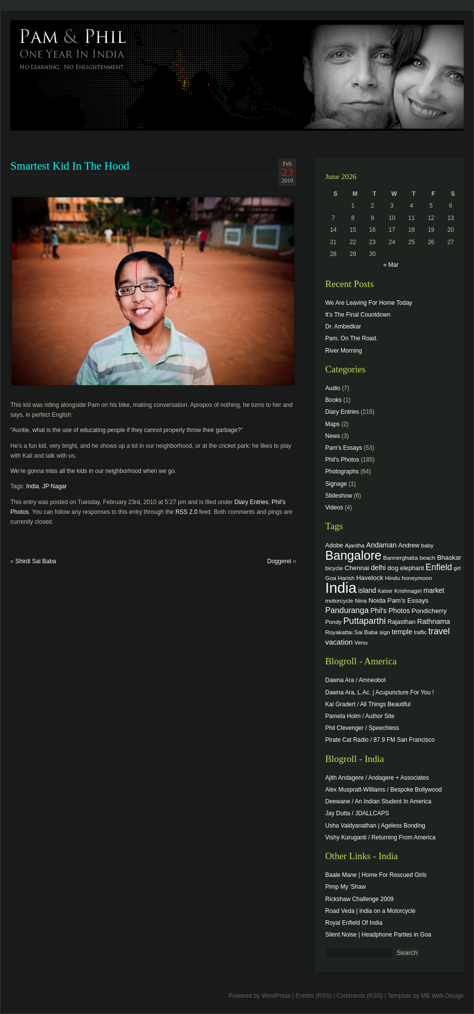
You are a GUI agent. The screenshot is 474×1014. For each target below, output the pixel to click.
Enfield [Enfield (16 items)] (439, 567)
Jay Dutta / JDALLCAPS (357, 813)
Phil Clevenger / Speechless (362, 727)
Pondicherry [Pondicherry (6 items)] (428, 611)
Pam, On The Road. (351, 338)
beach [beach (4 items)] (428, 557)
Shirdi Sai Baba (35, 561)
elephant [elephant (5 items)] (412, 568)
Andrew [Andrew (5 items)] (408, 545)
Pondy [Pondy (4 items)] (333, 621)
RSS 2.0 (186, 511)
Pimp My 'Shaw (345, 886)
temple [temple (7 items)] (402, 632)
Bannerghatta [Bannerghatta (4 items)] (400, 557)
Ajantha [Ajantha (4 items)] (355, 545)
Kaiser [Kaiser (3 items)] (385, 591)
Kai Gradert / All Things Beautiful (367, 704)
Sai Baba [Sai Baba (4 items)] (366, 632)
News (332, 436)
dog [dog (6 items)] (392, 568)
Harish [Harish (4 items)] (346, 578)
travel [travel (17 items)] (439, 631)
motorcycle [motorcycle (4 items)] (339, 600)
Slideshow (338, 495)
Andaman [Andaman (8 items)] (381, 545)
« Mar (391, 264)
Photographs (342, 471)
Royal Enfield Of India (353, 922)
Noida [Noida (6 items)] (377, 600)
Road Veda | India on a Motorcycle (370, 910)
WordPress (276, 995)
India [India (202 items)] (341, 587)
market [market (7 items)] (433, 590)
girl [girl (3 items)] (457, 568)
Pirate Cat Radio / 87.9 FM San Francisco (380, 739)
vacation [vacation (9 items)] (339, 642)
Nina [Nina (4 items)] (361, 600)
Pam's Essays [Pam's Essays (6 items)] (408, 600)
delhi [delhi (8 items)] (378, 568)
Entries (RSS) (314, 995)
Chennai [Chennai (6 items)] (356, 568)
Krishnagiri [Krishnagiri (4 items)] (408, 590)
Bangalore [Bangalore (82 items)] (353, 555)
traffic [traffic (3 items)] (420, 632)
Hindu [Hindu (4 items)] (392, 578)
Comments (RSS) (360, 995)
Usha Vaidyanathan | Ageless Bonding (375, 825)
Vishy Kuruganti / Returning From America (380, 837)
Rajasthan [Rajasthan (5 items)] (401, 621)
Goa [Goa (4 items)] (330, 578)
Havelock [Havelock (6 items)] (369, 577)
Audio (332, 388)
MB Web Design (442, 995)
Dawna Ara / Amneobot (355, 680)
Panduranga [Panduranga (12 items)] (347, 610)
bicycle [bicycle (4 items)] (334, 568)
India (32, 486)
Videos (334, 507)
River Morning (343, 350)
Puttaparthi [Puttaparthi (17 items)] (364, 621)
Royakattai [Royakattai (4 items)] (339, 632)
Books (333, 400)
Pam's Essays (343, 447)
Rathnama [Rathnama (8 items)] (433, 621)
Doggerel (279, 561)
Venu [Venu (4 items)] (361, 642)
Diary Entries (252, 502)
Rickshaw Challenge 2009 (359, 899)
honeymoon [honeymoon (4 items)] (417, 578)
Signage (336, 483)
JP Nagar (54, 486)
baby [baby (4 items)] (427, 545)
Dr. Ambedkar (343, 326)
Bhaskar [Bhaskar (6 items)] (449, 557)
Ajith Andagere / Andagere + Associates (377, 777)
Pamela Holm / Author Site (360, 716)
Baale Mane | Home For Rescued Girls (376, 874)
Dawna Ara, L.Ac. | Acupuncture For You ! (379, 692)
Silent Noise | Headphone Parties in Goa (378, 934)
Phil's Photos (342, 459)
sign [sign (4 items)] (384, 632)
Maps (332, 424)
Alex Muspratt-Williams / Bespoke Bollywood (383, 789)
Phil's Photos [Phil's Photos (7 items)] (390, 611)
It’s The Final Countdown (357, 314)
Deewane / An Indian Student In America (378, 801)
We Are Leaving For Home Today (368, 302)
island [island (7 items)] (367, 590)
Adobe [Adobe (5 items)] (334, 545)
